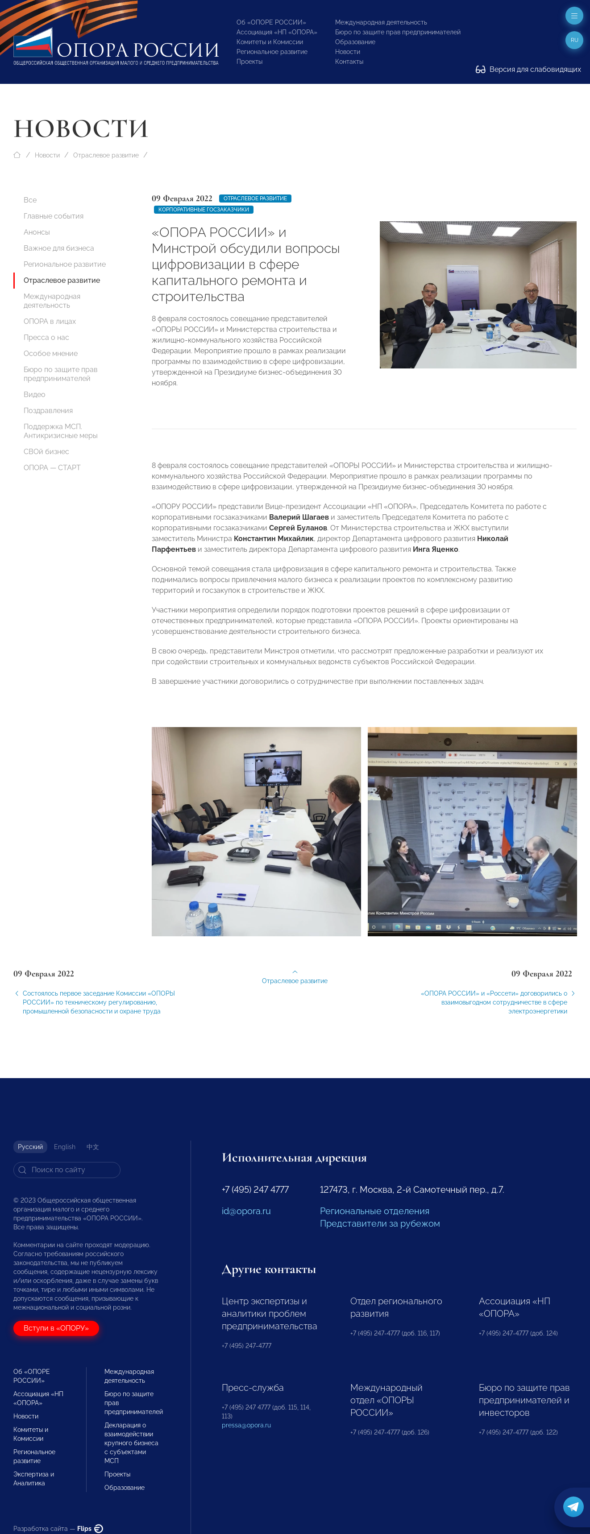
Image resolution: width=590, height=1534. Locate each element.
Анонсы (37, 232)
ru (574, 40)
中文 (93, 1146)
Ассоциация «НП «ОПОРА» (277, 32)
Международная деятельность (381, 22)
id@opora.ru (246, 1211)
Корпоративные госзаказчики (203, 210)
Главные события (53, 216)
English (64, 1146)
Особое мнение (51, 353)
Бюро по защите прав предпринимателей (398, 32)
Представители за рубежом (380, 1223)
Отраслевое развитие (106, 155)
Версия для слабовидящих (528, 69)
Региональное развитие (272, 51)
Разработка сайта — (58, 1528)
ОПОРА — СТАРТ (52, 467)
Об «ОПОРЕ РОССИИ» (271, 22)
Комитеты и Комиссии (270, 41)
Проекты (249, 61)
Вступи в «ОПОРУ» (56, 1328)
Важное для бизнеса (59, 248)
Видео (35, 394)
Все (30, 200)
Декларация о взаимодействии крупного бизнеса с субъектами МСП (131, 1443)
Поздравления (48, 410)
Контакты (349, 61)
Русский (30, 1146)
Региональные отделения (374, 1211)
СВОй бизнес (46, 451)
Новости (347, 51)
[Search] (66, 1170)
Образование (355, 41)
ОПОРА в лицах (50, 321)
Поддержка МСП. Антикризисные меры (61, 431)
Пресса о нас (46, 337)
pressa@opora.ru (246, 1425)
